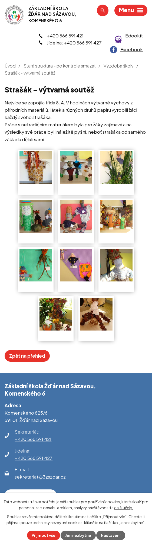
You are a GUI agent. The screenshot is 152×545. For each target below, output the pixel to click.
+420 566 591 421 (65, 36)
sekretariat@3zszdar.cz (40, 477)
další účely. (123, 507)
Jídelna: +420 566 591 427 (74, 43)
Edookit (134, 36)
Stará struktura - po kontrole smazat (60, 66)
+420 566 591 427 (33, 458)
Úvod (10, 66)
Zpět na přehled (27, 356)
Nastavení (111, 535)
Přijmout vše (43, 535)
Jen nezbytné (78, 535)
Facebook (131, 49)
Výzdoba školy (119, 66)
